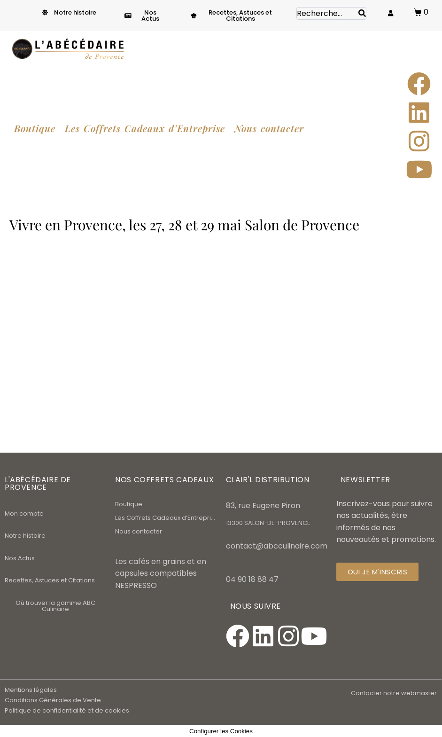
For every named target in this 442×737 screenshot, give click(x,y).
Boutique (128, 504)
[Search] (362, 13)
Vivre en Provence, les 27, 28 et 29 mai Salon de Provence (184, 224)
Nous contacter (138, 531)
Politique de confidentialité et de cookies (67, 710)
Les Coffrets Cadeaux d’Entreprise (165, 517)
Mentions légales (31, 689)
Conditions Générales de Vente (53, 700)
